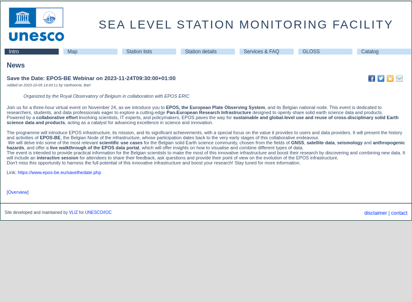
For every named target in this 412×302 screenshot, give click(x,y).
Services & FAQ (261, 52)
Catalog (369, 52)
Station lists (139, 52)
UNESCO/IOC (98, 212)
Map (72, 52)
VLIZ (73, 212)
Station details (200, 52)
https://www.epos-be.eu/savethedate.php (59, 172)
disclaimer (375, 213)
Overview (17, 192)
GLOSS (311, 52)
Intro (14, 52)
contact (399, 213)
